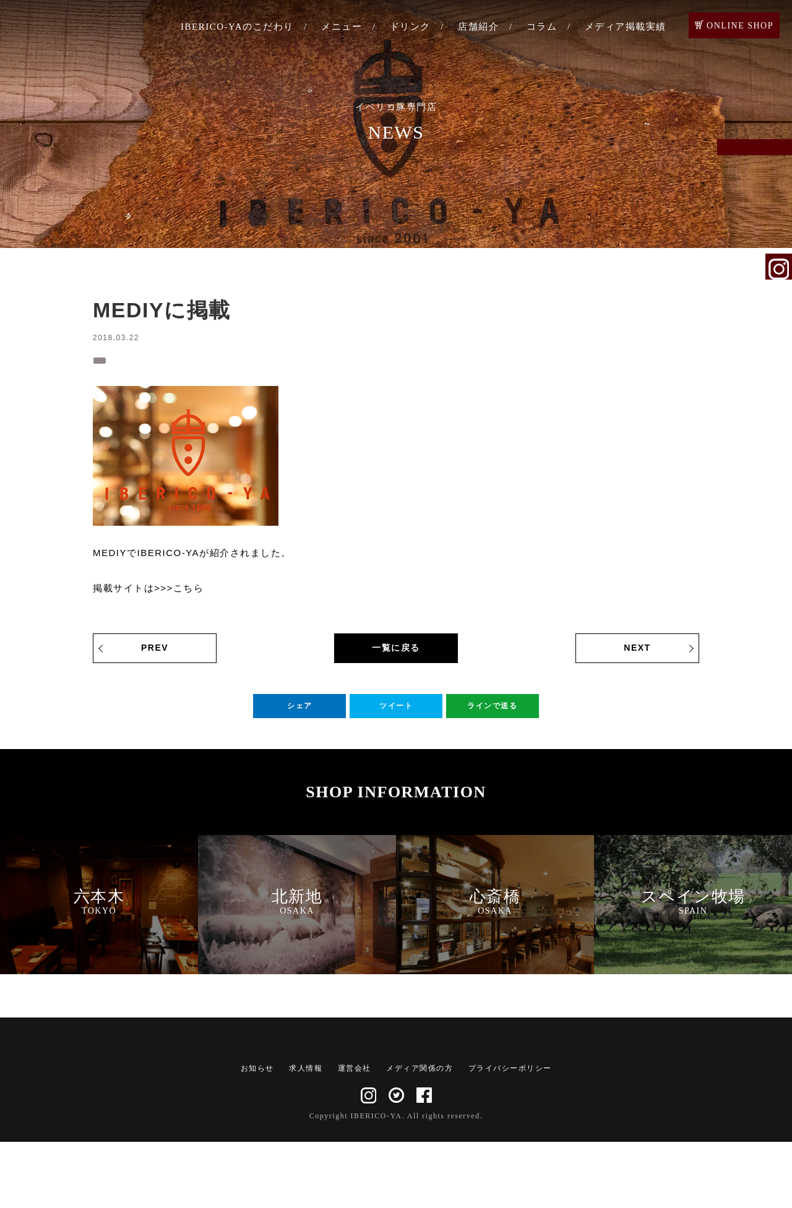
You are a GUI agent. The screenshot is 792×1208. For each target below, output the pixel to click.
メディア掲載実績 (625, 27)
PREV (154, 653)
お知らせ (257, 1134)
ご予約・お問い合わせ (779, 168)
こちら (188, 593)
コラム (542, 27)
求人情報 (305, 1134)
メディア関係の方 (419, 1134)
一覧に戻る (396, 653)
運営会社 (354, 1134)
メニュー (341, 27)
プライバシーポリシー (510, 1134)
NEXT (637, 653)
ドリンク (410, 27)
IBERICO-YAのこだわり (237, 27)
